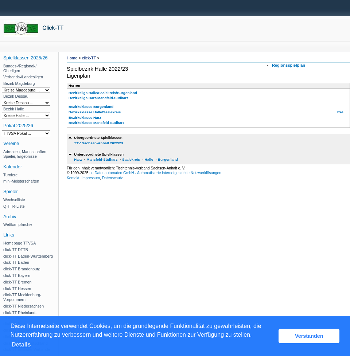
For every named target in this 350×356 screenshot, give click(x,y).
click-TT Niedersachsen (23, 306)
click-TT (89, 58)
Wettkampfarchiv (17, 224)
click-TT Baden (16, 262)
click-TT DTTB (15, 249)
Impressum (90, 178)
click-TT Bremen (17, 282)
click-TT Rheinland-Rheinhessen (20, 315)
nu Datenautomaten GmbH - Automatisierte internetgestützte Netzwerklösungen (155, 173)
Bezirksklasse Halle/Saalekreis (95, 112)
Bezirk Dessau (15, 96)
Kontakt (73, 178)
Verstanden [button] (309, 336)
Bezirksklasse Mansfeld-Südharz (96, 123)
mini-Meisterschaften (21, 181)
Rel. (340, 112)
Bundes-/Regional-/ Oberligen (19, 68)
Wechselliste (14, 199)
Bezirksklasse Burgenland (91, 107)
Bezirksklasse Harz (85, 118)
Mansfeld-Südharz (101, 159)
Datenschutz (112, 178)
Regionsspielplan (288, 65)
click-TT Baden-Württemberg (28, 256)
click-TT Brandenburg (21, 269)
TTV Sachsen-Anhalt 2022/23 (98, 143)
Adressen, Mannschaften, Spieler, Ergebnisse (25, 154)
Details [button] (21, 344)
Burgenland (168, 159)
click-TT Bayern (16, 275)
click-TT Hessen (17, 288)
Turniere (10, 175)
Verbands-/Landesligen (23, 77)
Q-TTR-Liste (14, 206)
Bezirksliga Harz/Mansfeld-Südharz (98, 98)
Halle (149, 159)
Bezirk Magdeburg (19, 83)
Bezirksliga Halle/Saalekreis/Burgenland (103, 93)
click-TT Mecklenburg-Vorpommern (22, 297)
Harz (78, 159)
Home (72, 58)
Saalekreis (131, 159)
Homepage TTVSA (19, 243)
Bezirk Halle (13, 109)
